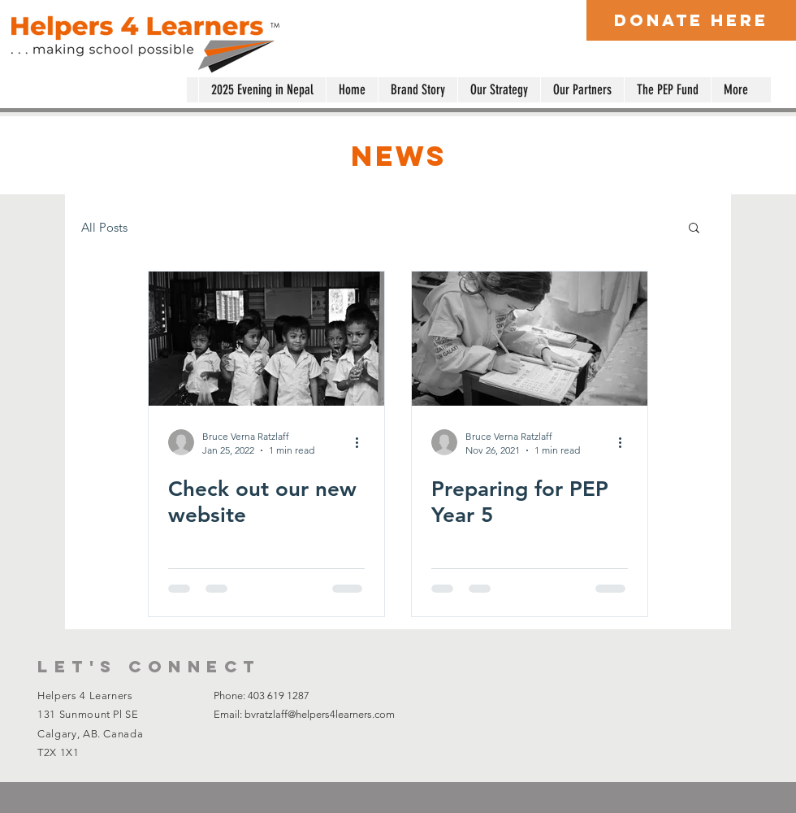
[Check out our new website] (266, 339)
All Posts (104, 227)
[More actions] (362, 442)
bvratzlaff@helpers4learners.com (319, 714)
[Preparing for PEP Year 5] (529, 339)
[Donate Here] (691, 20)
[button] (694, 228)
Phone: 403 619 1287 (261, 695)
